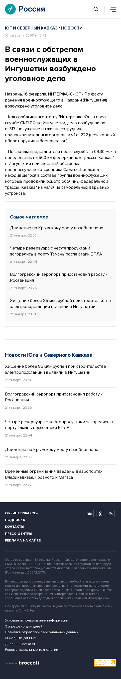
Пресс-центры (18, 534)
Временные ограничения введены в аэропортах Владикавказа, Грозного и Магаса (53, 474)
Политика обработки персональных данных (41, 632)
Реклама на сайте (23, 540)
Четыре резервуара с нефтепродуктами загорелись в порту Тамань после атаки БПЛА (56, 251)
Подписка (15, 520)
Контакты (14, 526)
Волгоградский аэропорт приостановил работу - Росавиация (58, 277)
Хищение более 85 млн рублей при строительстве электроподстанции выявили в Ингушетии (60, 303)
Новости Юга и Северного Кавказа (49, 355)
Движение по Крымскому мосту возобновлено (56, 227)
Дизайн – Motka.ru (20, 644)
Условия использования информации (36, 620)
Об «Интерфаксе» (21, 513)
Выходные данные (20, 638)
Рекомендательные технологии (31, 650)
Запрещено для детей (23, 626)
